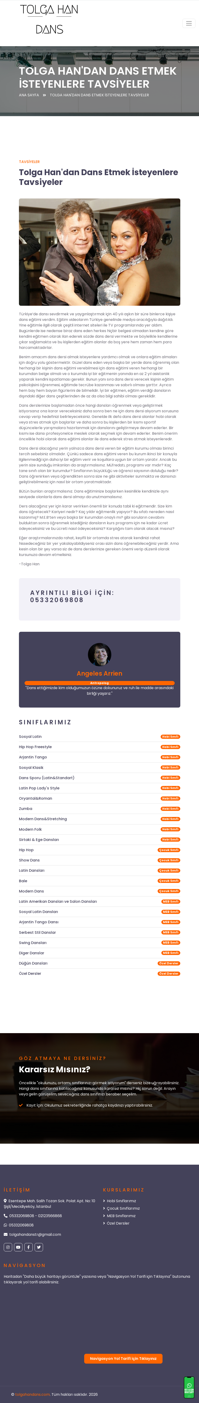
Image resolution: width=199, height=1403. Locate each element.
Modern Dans (31, 891)
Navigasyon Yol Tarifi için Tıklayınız (123, 1358)
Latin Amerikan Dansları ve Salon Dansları (58, 901)
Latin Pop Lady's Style (39, 788)
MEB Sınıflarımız (119, 1216)
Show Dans (29, 860)
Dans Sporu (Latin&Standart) (47, 778)
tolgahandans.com (32, 1394)
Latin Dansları (31, 870)
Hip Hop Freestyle (35, 747)
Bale (23, 881)
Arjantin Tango (33, 757)
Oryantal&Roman (35, 798)
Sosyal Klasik (31, 767)
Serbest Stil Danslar (37, 932)
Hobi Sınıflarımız (119, 1201)
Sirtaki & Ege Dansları (39, 839)
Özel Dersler (30, 973)
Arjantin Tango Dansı (38, 922)
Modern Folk (30, 829)
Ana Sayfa (29, 95)
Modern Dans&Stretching (43, 819)
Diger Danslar (31, 953)
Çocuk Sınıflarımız (121, 1208)
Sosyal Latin (30, 736)
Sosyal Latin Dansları (38, 912)
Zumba (25, 808)
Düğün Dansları (33, 963)
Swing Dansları (33, 943)
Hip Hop (26, 850)
